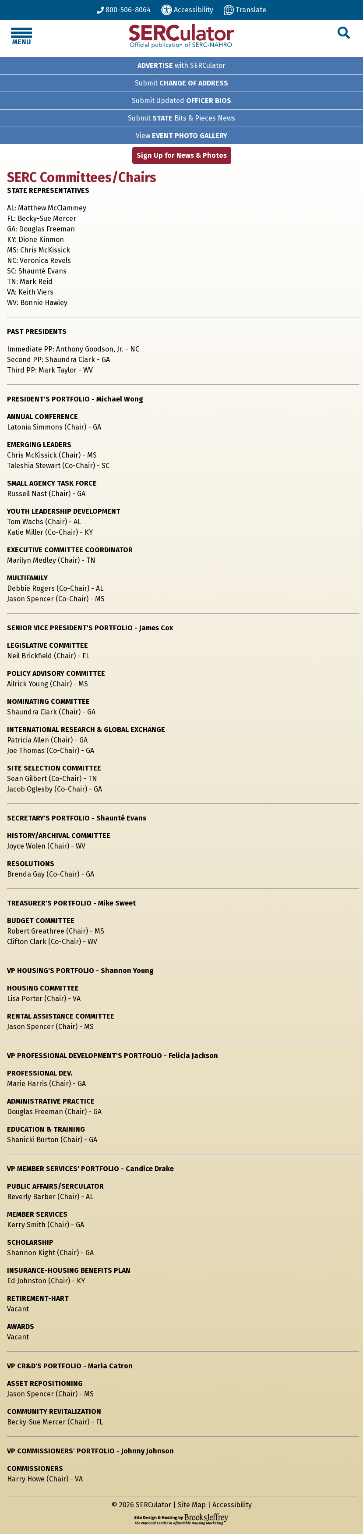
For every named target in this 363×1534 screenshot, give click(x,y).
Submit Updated (181, 100)
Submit (181, 83)
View (181, 135)
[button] (344, 33)
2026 (126, 1505)
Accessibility (232, 1505)
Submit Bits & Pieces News (181, 118)
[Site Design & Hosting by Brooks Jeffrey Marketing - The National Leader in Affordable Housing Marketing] (181, 1519)
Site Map (192, 1505)
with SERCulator (181, 65)
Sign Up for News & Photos (182, 155)
